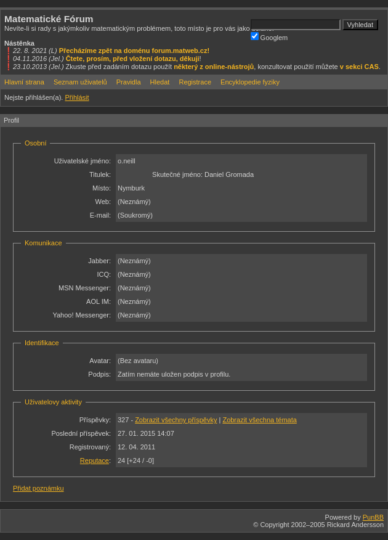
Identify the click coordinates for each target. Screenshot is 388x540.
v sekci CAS (359, 66)
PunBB (373, 517)
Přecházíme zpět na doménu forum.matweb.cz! (134, 50)
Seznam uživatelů (80, 82)
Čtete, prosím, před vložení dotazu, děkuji (133, 58)
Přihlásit (77, 97)
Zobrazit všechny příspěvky (176, 419)
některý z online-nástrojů (214, 66)
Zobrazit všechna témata (259, 419)
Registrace (195, 82)
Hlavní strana (24, 82)
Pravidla (128, 82)
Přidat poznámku (38, 488)
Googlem (269, 36)
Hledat (160, 82)
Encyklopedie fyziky (250, 82)
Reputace (94, 460)
